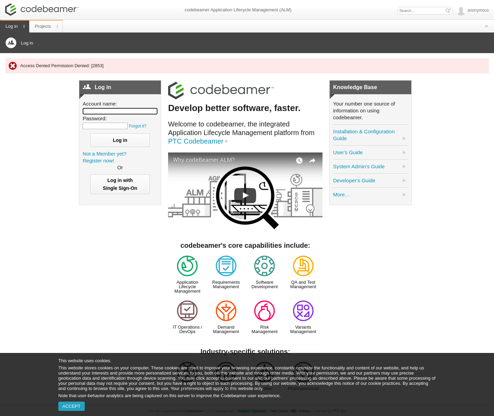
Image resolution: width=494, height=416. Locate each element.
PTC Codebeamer (195, 141)
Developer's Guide (354, 180)
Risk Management (264, 329)
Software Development (264, 284)
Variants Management (303, 329)
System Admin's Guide (359, 166)
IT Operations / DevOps (187, 329)
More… (341, 194)
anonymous (472, 10)
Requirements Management (226, 284)
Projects (43, 26)
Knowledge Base (355, 87)
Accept (71, 406)
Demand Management (226, 329)
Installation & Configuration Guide (364, 135)
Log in (11, 26)
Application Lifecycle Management (187, 287)
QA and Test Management (303, 284)
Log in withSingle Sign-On (120, 184)
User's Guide (348, 152)
